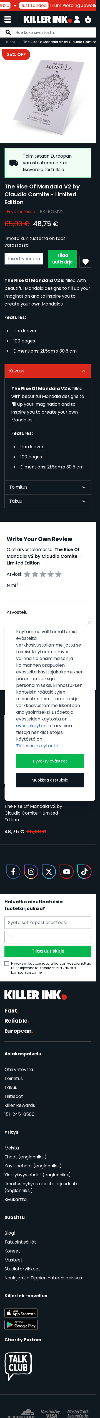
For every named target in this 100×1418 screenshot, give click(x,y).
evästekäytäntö (34, 725)
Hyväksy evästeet (50, 761)
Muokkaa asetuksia (50, 780)
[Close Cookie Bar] (89, 622)
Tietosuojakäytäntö (37, 746)
